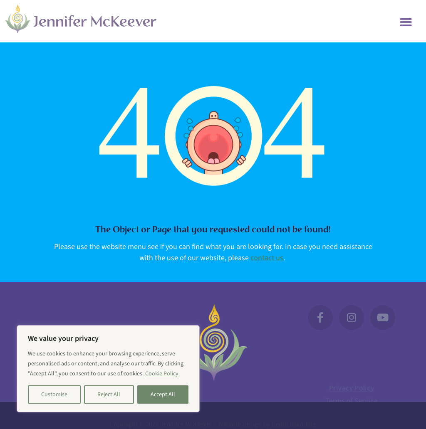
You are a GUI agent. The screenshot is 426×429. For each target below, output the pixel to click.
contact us (266, 258)
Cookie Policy (161, 374)
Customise (54, 394)
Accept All (163, 394)
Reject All (108, 394)
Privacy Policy (351, 392)
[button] (406, 21)
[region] (108, 368)
